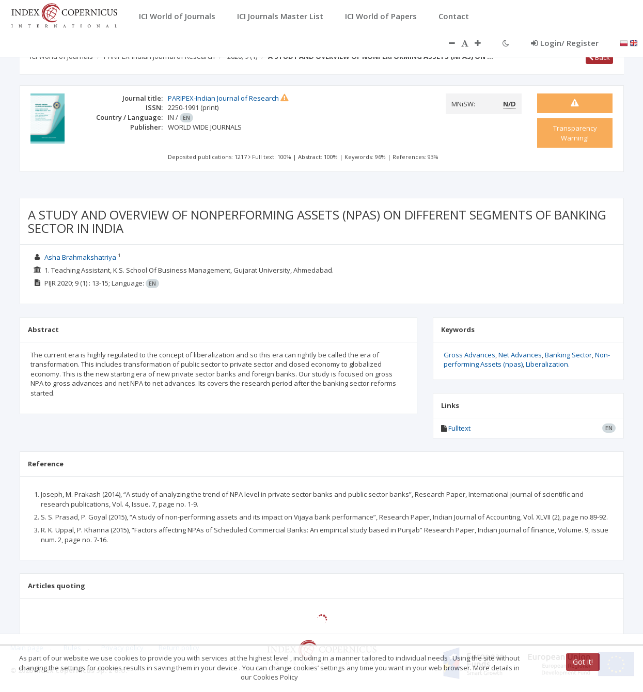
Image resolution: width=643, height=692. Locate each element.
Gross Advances (469, 354)
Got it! (583, 662)
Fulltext (459, 428)
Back (599, 57)
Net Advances (520, 354)
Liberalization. (548, 364)
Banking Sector (568, 354)
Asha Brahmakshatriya (80, 257)
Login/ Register (565, 43)
